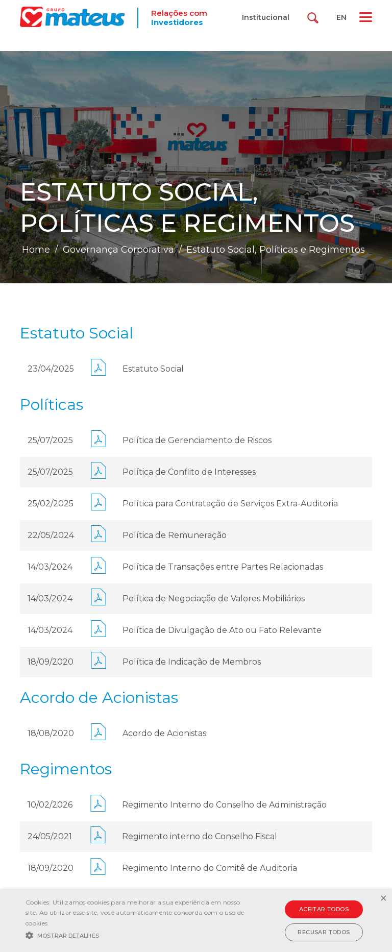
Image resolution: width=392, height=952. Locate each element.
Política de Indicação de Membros (191, 662)
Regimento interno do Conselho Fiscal (199, 836)
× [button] (383, 898)
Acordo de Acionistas (164, 733)
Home (36, 249)
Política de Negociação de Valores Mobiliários (213, 598)
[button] (136, 934)
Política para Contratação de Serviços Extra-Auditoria (230, 503)
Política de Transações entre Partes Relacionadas (222, 567)
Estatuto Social (153, 369)
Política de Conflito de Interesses (189, 472)
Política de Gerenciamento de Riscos (197, 440)
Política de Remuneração (174, 535)
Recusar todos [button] (324, 932)
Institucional (265, 17)
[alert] (196, 921)
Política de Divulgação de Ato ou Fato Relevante (222, 630)
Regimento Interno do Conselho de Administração (224, 805)
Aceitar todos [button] (324, 909)
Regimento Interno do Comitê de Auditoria (209, 868)
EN (341, 17)
